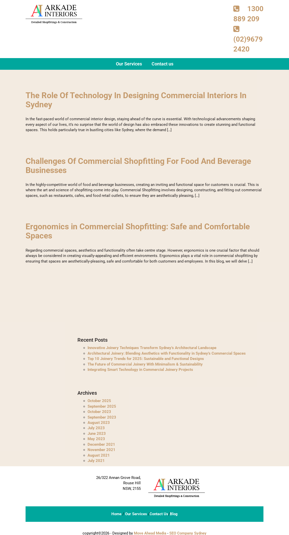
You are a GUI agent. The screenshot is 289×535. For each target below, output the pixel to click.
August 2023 (99, 421)
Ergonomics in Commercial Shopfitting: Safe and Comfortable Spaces (138, 230)
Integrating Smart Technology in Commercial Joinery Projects (140, 368)
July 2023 (96, 427)
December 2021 (101, 443)
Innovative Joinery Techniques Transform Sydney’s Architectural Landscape (152, 346)
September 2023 (102, 416)
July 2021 (96, 459)
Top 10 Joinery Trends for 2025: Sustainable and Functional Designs (146, 357)
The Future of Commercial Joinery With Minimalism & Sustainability (145, 363)
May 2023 (96, 438)
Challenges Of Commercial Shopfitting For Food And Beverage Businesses (138, 165)
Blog (174, 512)
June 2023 (97, 432)
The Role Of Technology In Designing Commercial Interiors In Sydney (136, 100)
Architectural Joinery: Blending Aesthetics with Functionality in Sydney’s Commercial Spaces (167, 352)
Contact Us (159, 512)
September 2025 (102, 405)
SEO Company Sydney (188, 532)
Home (116, 512)
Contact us (162, 64)
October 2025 (99, 400)
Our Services (129, 64)
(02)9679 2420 (248, 39)
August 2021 (99, 454)
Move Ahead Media (150, 532)
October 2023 (99, 410)
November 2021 (101, 448)
